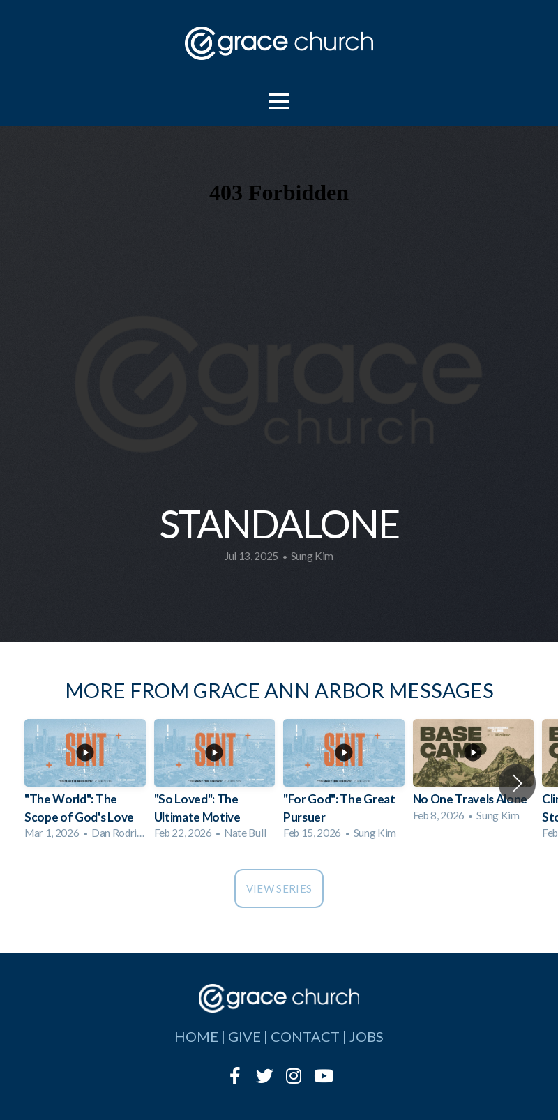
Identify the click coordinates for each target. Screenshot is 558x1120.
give (244, 1036)
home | (201, 1036)
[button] (517, 783)
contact (305, 1036)
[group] (85, 784)
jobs (366, 1036)
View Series (279, 888)
